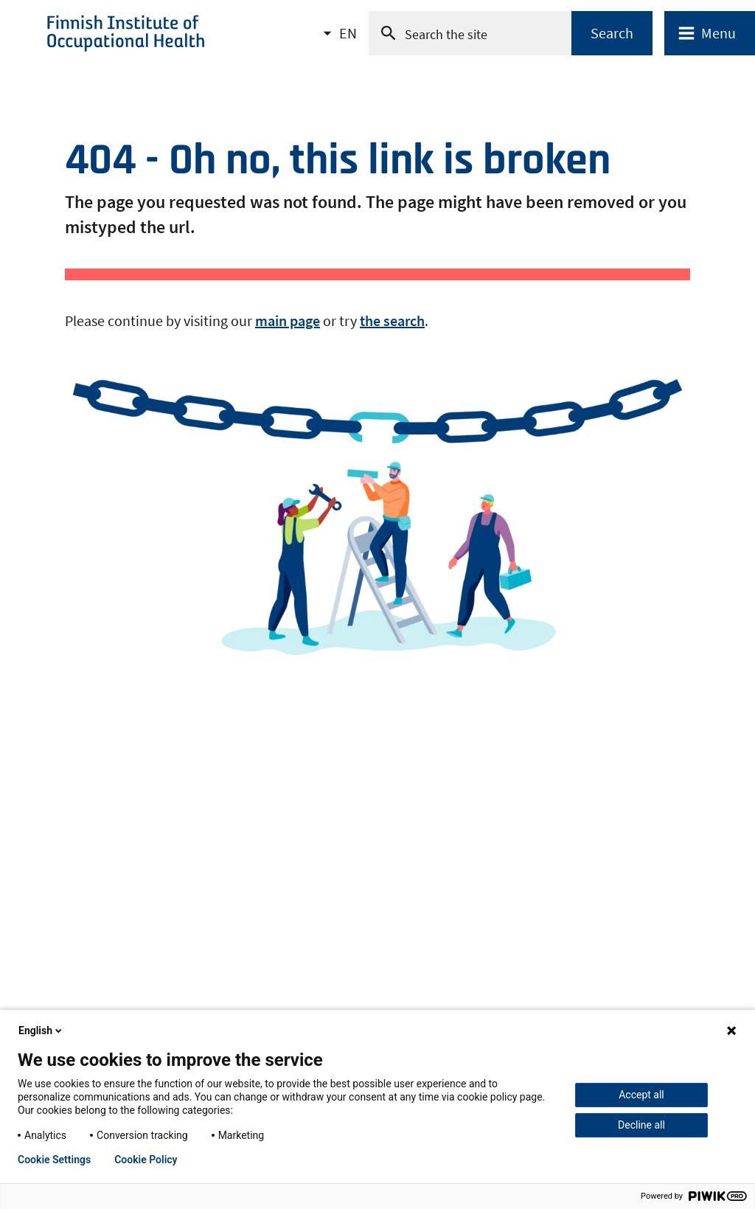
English (41, 1030)
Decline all (641, 1125)
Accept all (641, 1095)
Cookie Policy (145, 1159)
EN (348, 37)
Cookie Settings (54, 1159)
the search (392, 320)
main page (287, 320)
